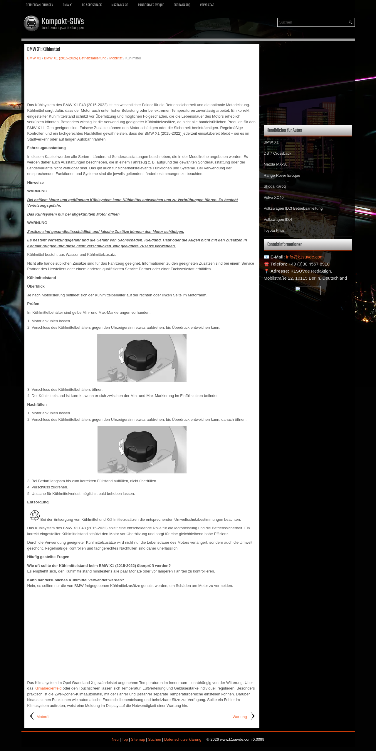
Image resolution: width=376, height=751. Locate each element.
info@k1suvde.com (305, 256)
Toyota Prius (274, 230)
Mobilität (115, 58)
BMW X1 (67, 5)
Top (125, 739)
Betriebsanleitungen (39, 5)
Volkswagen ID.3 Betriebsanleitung (293, 208)
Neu (115, 739)
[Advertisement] (141, 81)
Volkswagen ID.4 (278, 219)
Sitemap (138, 739)
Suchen (154, 739)
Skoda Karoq (182, 5)
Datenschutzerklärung (182, 739)
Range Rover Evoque (151, 5)
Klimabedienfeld (48, 688)
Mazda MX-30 (119, 5)
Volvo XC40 (207, 5)
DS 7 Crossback (92, 5)
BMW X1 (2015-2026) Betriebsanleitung (75, 58)
